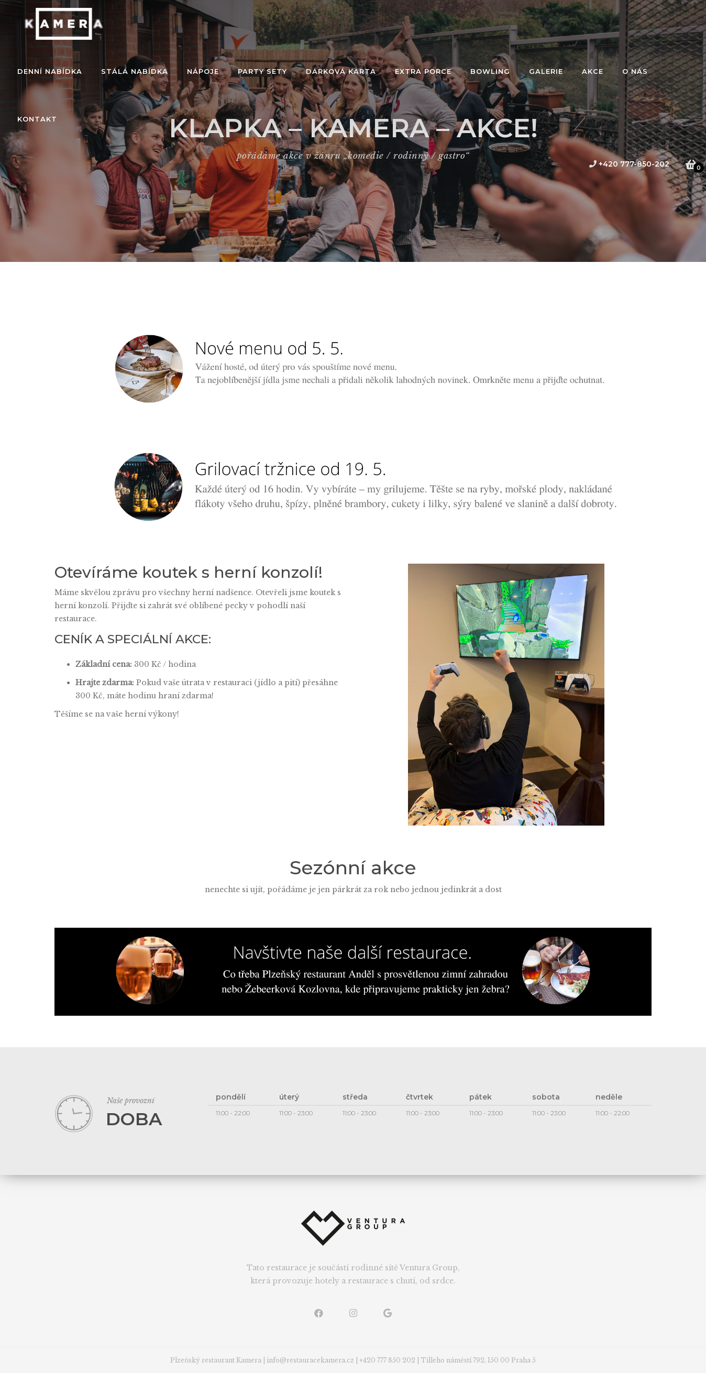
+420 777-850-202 (629, 164)
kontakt (37, 119)
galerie (546, 71)
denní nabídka (49, 71)
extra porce (423, 71)
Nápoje (203, 71)
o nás (635, 71)
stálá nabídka (134, 71)
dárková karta (341, 71)
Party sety (262, 71)
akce (592, 71)
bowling (490, 71)
